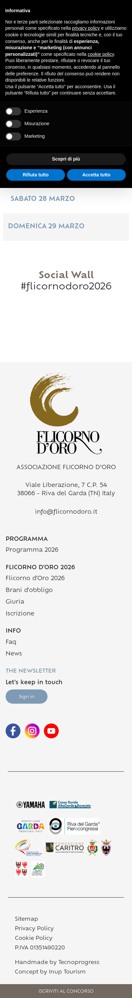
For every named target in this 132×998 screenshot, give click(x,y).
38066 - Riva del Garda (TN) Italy (66, 494)
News (14, 654)
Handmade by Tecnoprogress (57, 962)
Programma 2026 (58, 549)
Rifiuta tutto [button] (36, 174)
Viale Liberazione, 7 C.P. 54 (66, 485)
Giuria (15, 602)
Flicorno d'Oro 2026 (35, 578)
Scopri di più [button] (66, 159)
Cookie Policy (33, 938)
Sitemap (26, 919)
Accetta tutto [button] (96, 174)
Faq (11, 642)
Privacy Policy (34, 929)
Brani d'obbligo (29, 590)
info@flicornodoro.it (66, 512)
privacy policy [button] (86, 28)
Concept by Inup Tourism (50, 972)
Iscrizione (20, 614)
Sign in (26, 697)
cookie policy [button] (101, 54)
